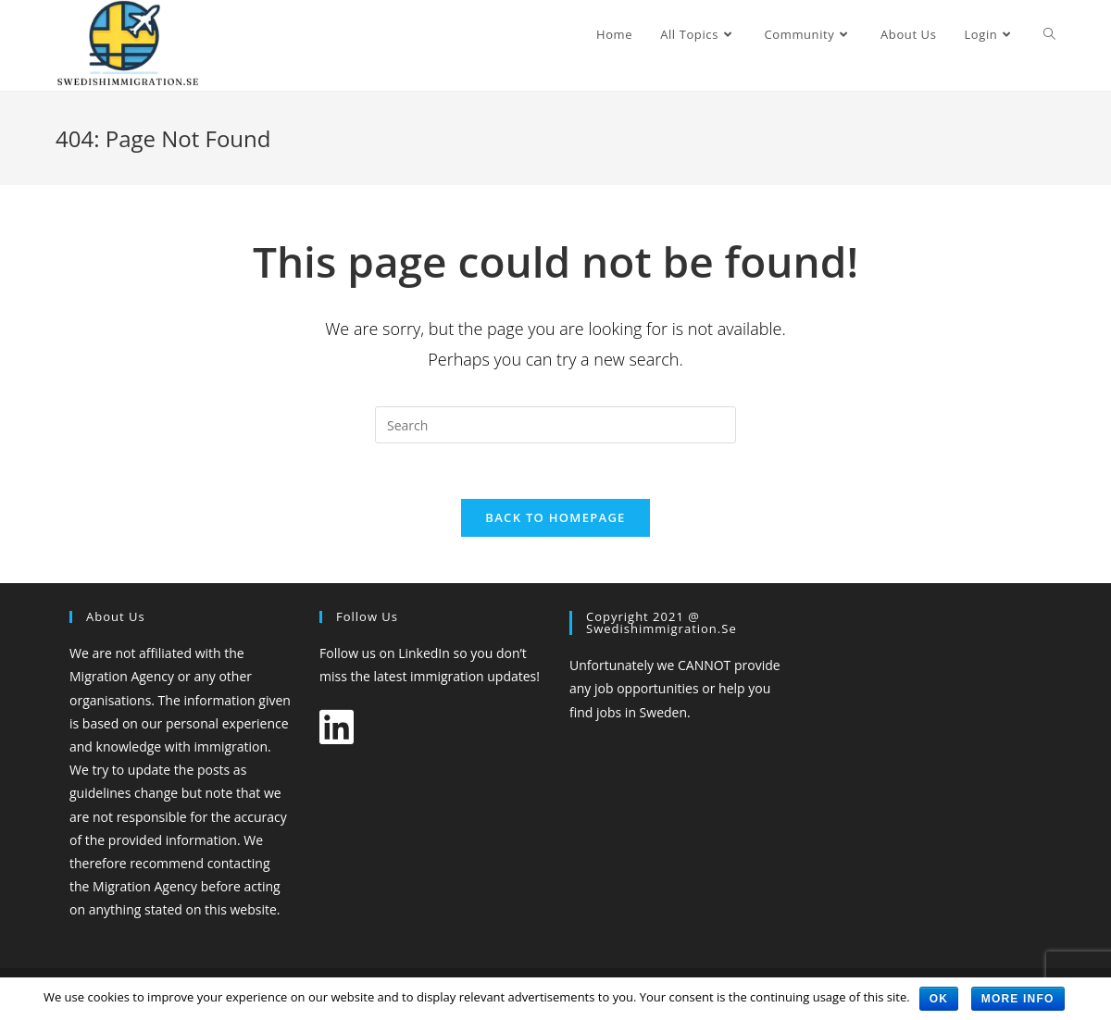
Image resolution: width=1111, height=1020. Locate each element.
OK (939, 998)
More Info (1018, 998)
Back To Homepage (555, 517)
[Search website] (1049, 34)
